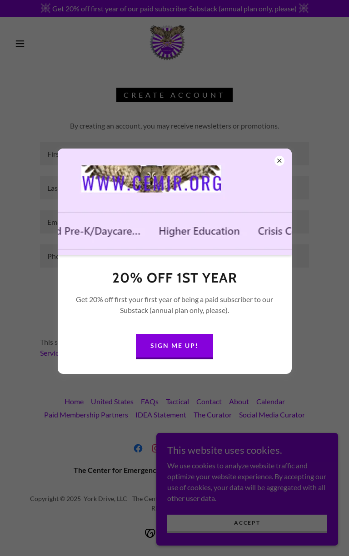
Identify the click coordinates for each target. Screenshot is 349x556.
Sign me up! (174, 345)
